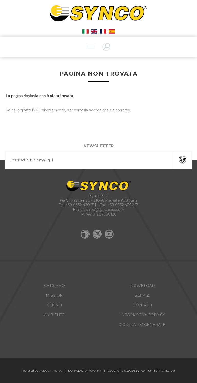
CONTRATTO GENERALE (142, 324)
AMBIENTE (54, 315)
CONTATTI (142, 305)
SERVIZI (142, 295)
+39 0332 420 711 (80, 205)
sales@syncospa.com (105, 209)
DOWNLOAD (143, 285)
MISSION (54, 295)
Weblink (95, 370)
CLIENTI (54, 305)
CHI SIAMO (54, 285)
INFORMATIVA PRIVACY (142, 315)
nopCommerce (50, 370)
